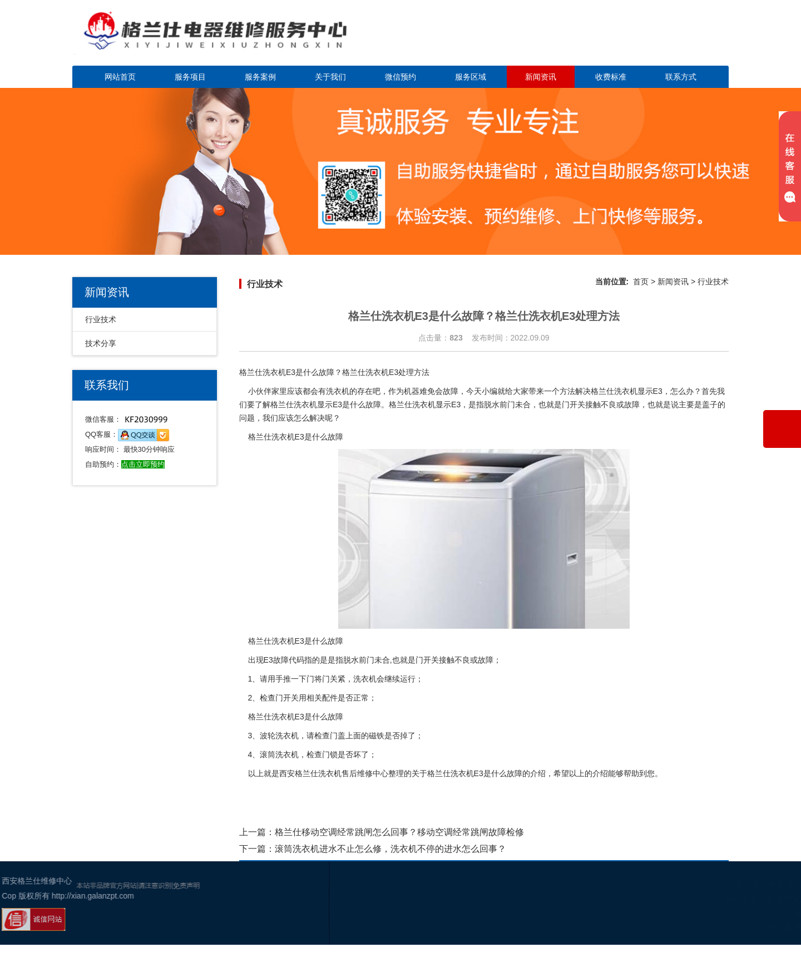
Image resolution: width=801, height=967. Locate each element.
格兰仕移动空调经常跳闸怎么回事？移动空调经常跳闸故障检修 (399, 832)
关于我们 (330, 76)
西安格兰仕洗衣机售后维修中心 (333, 773)
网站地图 (727, 928)
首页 (641, 281)
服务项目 (190, 76)
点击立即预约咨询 (651, 39)
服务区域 (470, 76)
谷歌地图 (760, 928)
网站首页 (120, 76)
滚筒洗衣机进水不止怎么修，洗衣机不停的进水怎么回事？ (390, 848)
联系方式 (680, 76)
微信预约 (400, 76)
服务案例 (260, 76)
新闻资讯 (540, 76)
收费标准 (610, 76)
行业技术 (100, 319)
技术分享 (100, 343)
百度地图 (693, 928)
